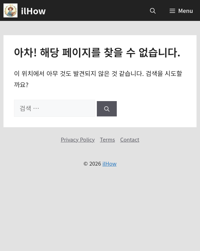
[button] (153, 10)
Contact (130, 139)
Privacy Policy (78, 139)
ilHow (33, 10)
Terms (107, 139)
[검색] (107, 109)
